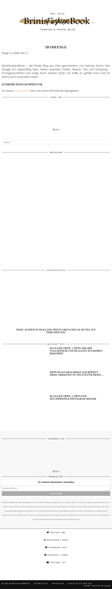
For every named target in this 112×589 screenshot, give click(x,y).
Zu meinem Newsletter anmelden (56, 482)
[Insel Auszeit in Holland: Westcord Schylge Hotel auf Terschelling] (56, 303)
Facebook (56, 547)
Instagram (56, 540)
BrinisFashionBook (19, 583)
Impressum (58, 583)
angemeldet (21, 90)
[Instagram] (29, 182)
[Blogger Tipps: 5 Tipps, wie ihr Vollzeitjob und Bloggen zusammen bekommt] (21, 358)
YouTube (56, 562)
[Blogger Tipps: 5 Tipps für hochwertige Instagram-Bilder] (21, 406)
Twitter (56, 532)
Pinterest (56, 555)
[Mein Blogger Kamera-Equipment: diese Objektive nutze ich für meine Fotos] (21, 382)
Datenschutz (41, 583)
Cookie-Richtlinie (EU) (80, 583)
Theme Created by (97, 586)
